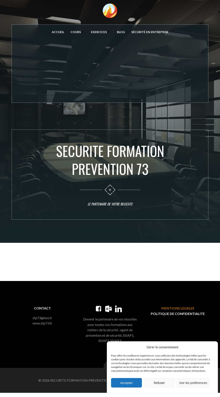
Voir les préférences (193, 383)
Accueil (58, 32)
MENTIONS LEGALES (177, 312)
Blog (121, 32)
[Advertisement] (110, 68)
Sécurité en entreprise (149, 32)
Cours (78, 32)
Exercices (101, 32)
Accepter (126, 383)
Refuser (159, 383)
